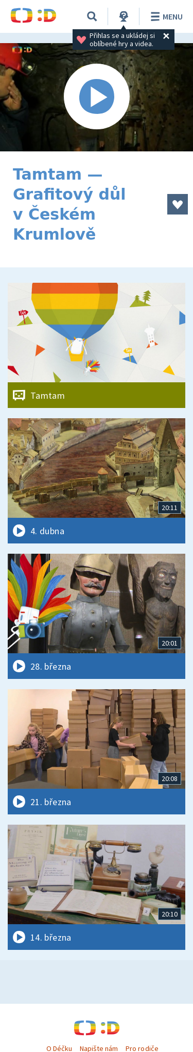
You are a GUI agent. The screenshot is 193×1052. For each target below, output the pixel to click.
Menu (165, 16)
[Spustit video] (96, 97)
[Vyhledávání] (92, 16)
